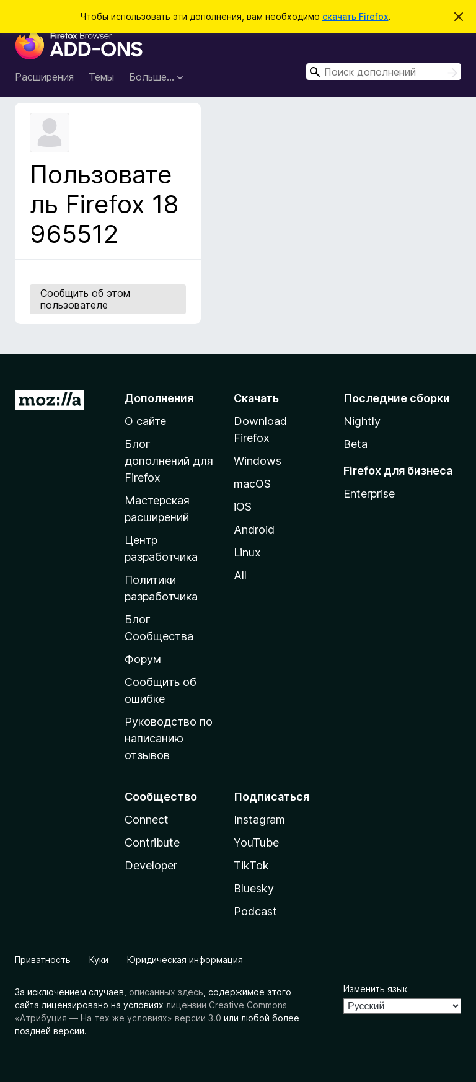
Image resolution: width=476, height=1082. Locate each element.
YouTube (256, 842)
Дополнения (159, 398)
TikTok (251, 865)
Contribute (152, 842)
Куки (98, 959)
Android (254, 529)
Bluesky (254, 888)
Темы (101, 77)
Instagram (259, 819)
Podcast (255, 911)
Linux (247, 552)
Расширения (44, 77)
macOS (252, 483)
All (240, 575)
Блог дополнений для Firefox (169, 461)
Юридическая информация (185, 959)
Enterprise (369, 493)
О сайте (145, 421)
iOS (243, 506)
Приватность (43, 959)
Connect (147, 819)
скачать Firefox (355, 16)
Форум (143, 659)
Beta (355, 444)
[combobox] (383, 71)
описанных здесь (166, 992)
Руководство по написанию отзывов (169, 738)
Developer (151, 865)
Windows (257, 460)
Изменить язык (375, 988)
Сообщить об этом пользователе (85, 299)
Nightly (362, 421)
